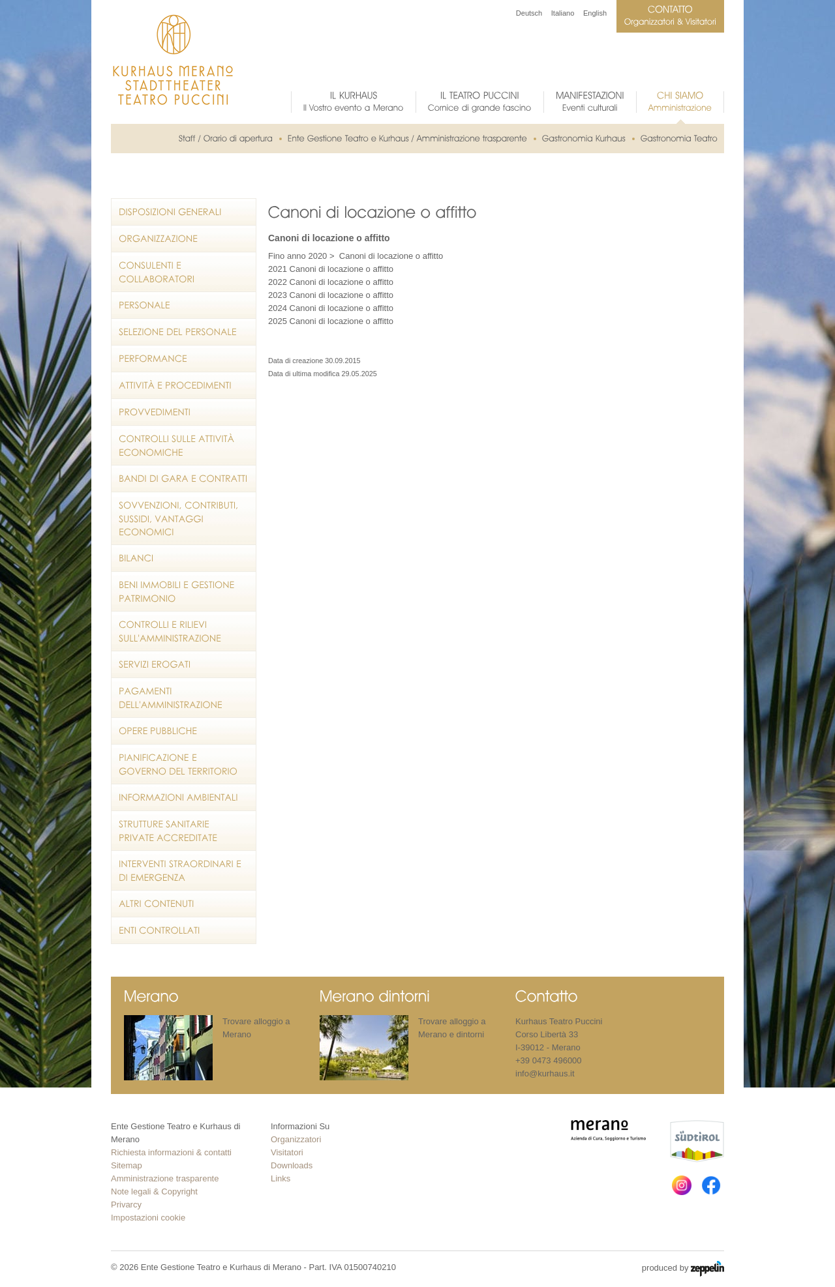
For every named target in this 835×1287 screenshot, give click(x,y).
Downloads (291, 1165)
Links (280, 1178)
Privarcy (126, 1204)
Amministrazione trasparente (165, 1178)
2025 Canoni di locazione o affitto (330, 321)
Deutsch (529, 13)
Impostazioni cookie (148, 1217)
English (595, 13)
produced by (683, 1269)
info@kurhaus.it (545, 1073)
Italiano (562, 13)
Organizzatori (296, 1139)
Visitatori (287, 1152)
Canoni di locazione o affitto (391, 256)
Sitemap (126, 1165)
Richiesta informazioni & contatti (171, 1152)
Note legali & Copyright (154, 1191)
